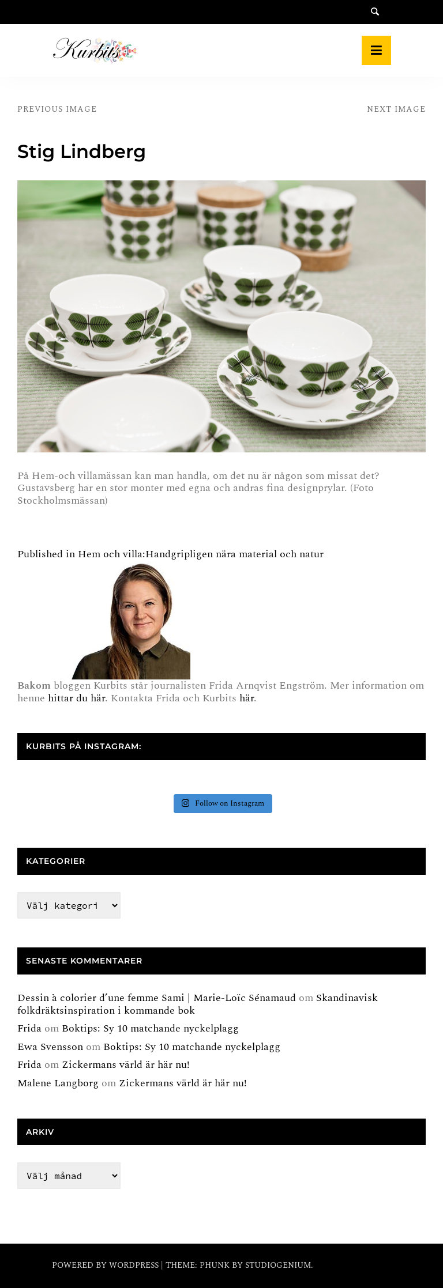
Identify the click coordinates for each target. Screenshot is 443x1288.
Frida (29, 1028)
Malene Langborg (58, 1083)
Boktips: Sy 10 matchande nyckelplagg (150, 1028)
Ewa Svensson (50, 1047)
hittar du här (76, 698)
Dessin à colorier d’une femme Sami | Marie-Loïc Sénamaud (156, 998)
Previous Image (57, 109)
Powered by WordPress (106, 1265)
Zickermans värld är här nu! (126, 1064)
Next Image (396, 109)
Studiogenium (278, 1265)
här (246, 698)
